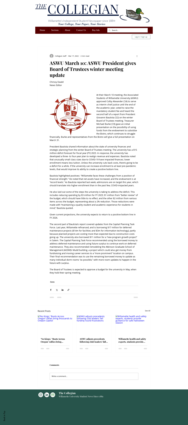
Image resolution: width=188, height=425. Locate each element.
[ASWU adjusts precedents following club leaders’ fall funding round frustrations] (94, 325)
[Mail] (52, 394)
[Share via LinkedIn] (62, 290)
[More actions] (136, 55)
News (52, 282)
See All (147, 311)
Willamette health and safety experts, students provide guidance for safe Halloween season (132, 340)
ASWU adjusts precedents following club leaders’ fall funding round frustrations (93, 340)
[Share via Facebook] (51, 290)
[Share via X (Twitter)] (57, 290)
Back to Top (4, 416)
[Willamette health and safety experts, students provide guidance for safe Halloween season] (133, 325)
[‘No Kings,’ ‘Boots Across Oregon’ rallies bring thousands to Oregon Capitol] (55, 325)
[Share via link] (68, 290)
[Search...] (127, 30)
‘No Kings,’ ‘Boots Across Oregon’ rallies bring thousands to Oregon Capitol (55, 340)
